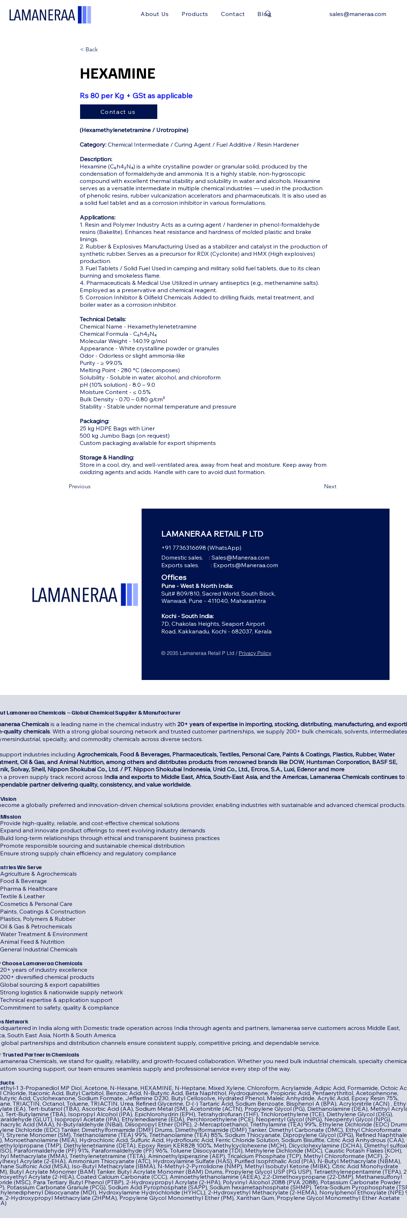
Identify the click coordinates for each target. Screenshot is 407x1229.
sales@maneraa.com (357, 13)
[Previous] (93, 486)
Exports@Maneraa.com (245, 565)
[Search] (268, 13)
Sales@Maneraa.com (240, 557)
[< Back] (104, 49)
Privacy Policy (255, 653)
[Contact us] (118, 111)
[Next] (318, 486)
